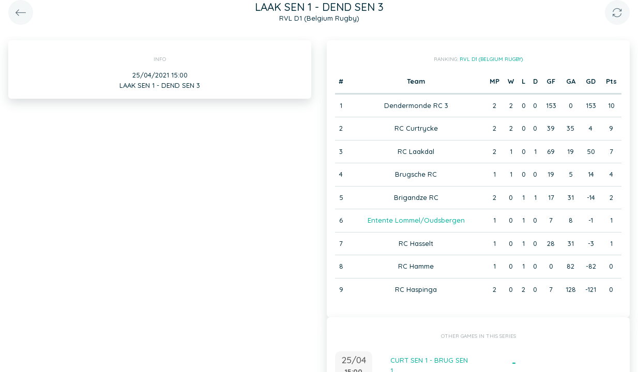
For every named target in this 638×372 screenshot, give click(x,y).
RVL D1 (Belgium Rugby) (491, 59)
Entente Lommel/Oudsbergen (416, 220)
